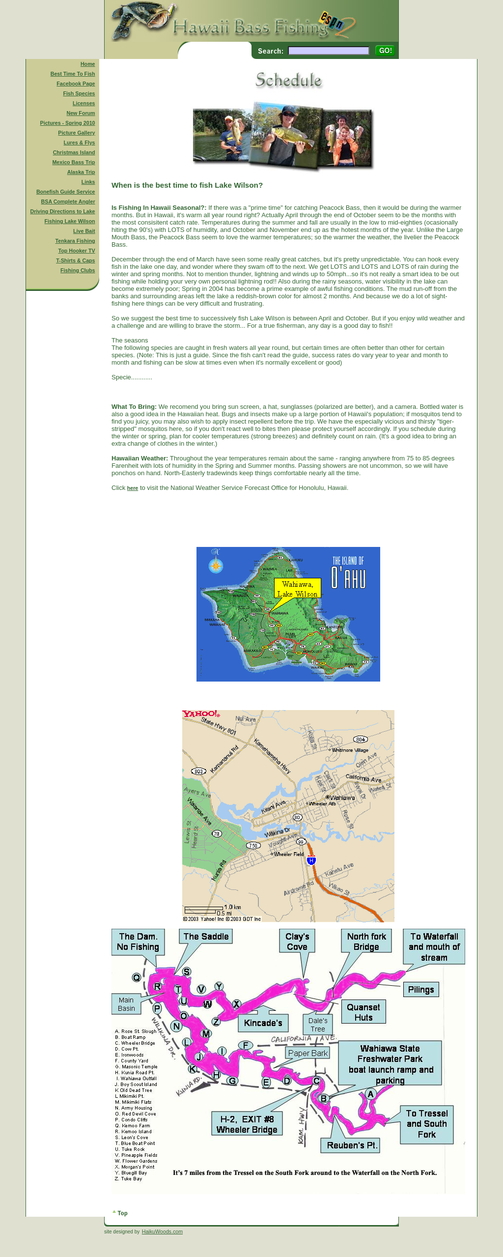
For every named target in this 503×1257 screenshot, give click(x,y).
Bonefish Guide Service (65, 192)
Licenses (84, 103)
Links (88, 182)
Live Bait (84, 231)
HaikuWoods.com (162, 1231)
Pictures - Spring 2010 (67, 123)
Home (88, 64)
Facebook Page (75, 83)
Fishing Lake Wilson (70, 221)
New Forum (81, 113)
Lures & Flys (79, 142)
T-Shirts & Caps (75, 260)
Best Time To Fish (73, 74)
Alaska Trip (81, 172)
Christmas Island (74, 152)
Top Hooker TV (76, 251)
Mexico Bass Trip (73, 162)
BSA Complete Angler (68, 201)
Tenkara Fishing (75, 241)
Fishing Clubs (77, 270)
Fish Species (79, 93)
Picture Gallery (76, 133)
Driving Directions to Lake (62, 211)
